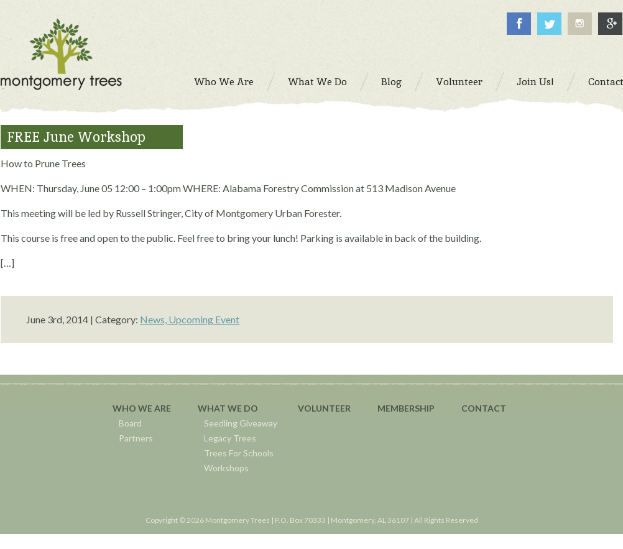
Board (130, 423)
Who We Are (142, 408)
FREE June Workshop (76, 137)
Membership (406, 408)
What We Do (228, 408)
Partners (136, 438)
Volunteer (324, 408)
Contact (483, 408)
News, (154, 319)
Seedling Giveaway (240, 423)
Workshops (226, 468)
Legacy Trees (230, 438)
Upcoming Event (203, 319)
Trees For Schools (239, 453)
